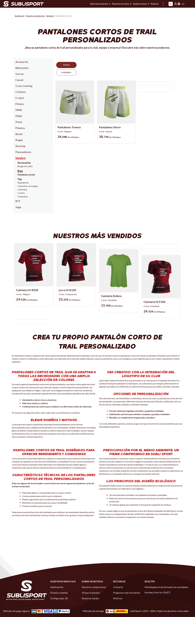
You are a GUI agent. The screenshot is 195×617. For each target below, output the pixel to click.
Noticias (154, 3)
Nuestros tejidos (90, 598)
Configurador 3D (59, 598)
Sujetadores (23, 182)
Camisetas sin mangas (28, 186)
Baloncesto (21, 67)
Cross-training (23, 85)
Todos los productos (99, 3)
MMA (18, 109)
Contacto (118, 587)
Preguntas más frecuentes (126, 592)
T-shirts (21, 193)
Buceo (19, 133)
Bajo (20, 170)
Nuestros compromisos (94, 587)
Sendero (20, 157)
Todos (66, 65)
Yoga (18, 207)
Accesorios (21, 61)
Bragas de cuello (25, 166)
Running (20, 145)
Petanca (20, 127)
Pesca (18, 121)
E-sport (19, 97)
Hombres (89, 65)
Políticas (117, 598)
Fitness (19, 103)
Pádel (18, 115)
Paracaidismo (23, 151)
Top (20, 179)
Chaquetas (23, 196)
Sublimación (56, 587)
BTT (17, 201)
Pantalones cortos (26, 174)
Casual (19, 79)
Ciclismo (20, 91)
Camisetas (22, 189)
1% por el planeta (91, 592)
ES (183, 4)
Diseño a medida (59, 592)
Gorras (19, 73)
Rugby (19, 139)
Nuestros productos (35, 16)
